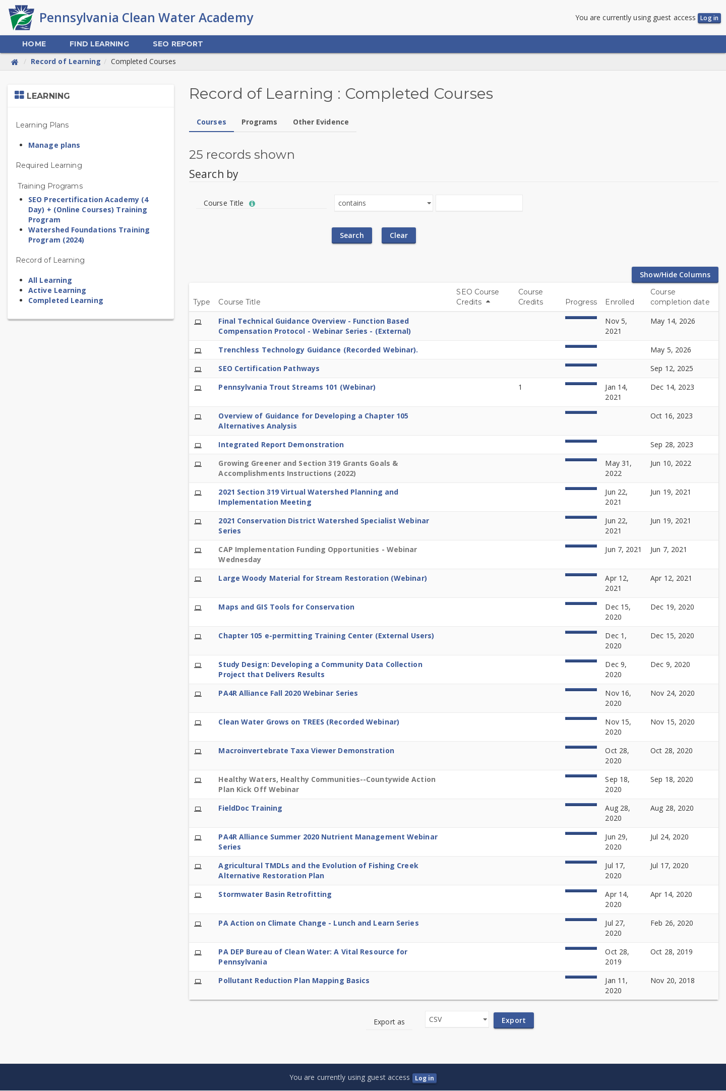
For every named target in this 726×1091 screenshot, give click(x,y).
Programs (259, 122)
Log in (709, 18)
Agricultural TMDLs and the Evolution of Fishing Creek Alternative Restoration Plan (318, 871)
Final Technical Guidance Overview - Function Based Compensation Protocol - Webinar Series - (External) (314, 326)
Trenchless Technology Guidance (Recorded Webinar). (318, 350)
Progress (581, 302)
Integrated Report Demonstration (281, 445)
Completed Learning (65, 301)
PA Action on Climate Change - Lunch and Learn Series (318, 923)
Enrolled (619, 302)
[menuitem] (34, 44)
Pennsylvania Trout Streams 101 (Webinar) (297, 387)
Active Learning (57, 290)
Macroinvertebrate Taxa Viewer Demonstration (306, 751)
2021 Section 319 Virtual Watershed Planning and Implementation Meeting (308, 497)
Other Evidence (321, 122)
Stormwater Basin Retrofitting (275, 894)
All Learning (50, 280)
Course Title (239, 302)
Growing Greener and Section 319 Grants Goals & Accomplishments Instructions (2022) (308, 468)
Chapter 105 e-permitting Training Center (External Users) (326, 636)
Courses (211, 122)
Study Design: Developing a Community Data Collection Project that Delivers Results (320, 670)
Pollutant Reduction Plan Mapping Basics (294, 981)
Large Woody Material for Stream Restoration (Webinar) (322, 578)
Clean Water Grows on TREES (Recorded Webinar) (308, 722)
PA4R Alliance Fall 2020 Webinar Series (288, 693)
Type (201, 302)
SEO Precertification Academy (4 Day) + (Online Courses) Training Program (88, 210)
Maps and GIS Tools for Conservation (286, 607)
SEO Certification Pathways (269, 369)
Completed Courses (143, 62)
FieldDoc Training (250, 808)
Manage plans (54, 145)
